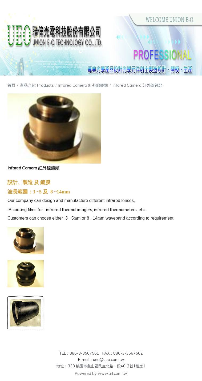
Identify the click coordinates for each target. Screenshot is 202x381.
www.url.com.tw (112, 373)
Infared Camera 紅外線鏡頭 (83, 85)
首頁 (11, 85)
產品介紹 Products (37, 85)
